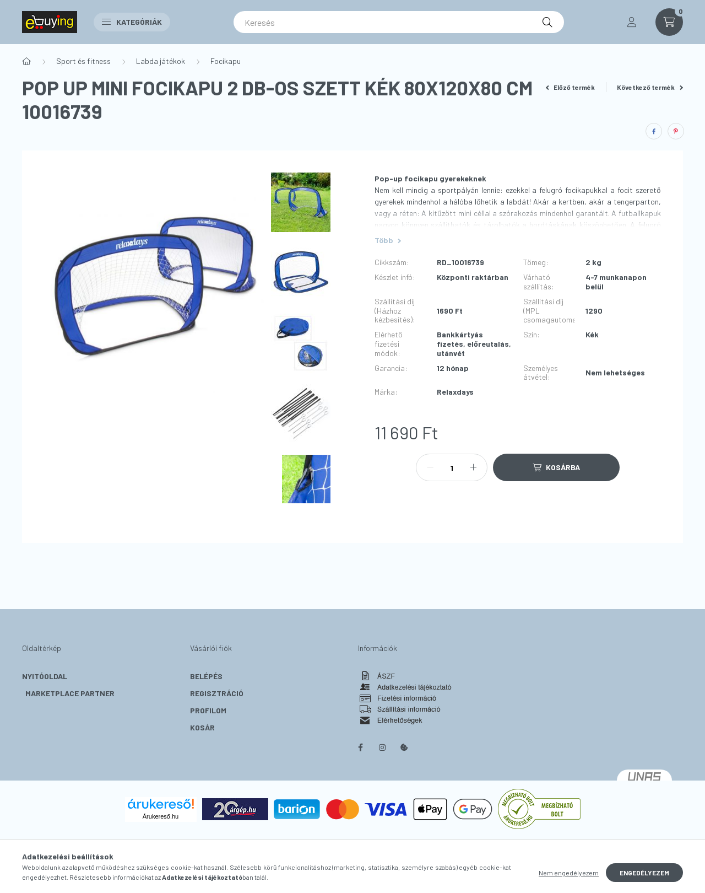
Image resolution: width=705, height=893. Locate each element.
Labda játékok (160, 61)
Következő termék (650, 87)
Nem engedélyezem (569, 872)
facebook (360, 747)
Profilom (208, 710)
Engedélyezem (644, 872)
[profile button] (632, 22)
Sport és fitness (83, 61)
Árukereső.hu (160, 816)
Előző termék (570, 87)
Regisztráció (216, 693)
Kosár (202, 727)
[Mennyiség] (452, 467)
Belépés (206, 676)
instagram (382, 747)
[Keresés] (399, 22)
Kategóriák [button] (132, 21)
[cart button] (669, 22)
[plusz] (473, 467)
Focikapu (225, 61)
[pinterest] (676, 131)
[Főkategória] (26, 61)
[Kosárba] (556, 467)
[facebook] (654, 131)
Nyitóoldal (44, 676)
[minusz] (430, 467)
